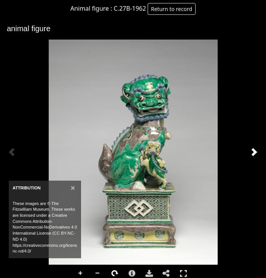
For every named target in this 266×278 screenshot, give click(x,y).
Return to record (171, 9)
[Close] (73, 188)
